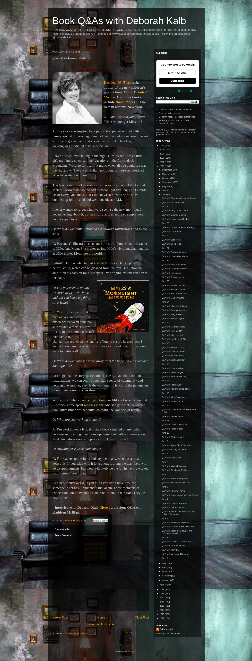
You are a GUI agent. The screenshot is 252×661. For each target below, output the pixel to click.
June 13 (165, 393)
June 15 (165, 364)
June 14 (165, 380)
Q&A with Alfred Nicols (172, 429)
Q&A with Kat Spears (171, 273)
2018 (162, 593)
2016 (162, 602)
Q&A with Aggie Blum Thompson (177, 445)
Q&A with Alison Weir (172, 385)
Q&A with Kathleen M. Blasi (174, 339)
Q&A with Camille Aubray (173, 327)
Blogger (131, 651)
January (166, 580)
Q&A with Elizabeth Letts (173, 545)
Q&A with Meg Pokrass (172, 314)
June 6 (165, 474)
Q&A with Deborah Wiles (173, 351)
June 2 (165, 537)
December (167, 170)
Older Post (142, 617)
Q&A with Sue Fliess (171, 244)
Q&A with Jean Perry (171, 240)
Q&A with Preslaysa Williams (175, 522)
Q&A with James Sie (171, 457)
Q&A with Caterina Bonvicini (175, 268)
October (166, 178)
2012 (162, 618)
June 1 (165, 558)
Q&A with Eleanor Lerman (174, 289)
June (164, 194)
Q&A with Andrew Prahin (173, 491)
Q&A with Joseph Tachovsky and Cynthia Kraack (177, 532)
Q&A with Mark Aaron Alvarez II (176, 293)
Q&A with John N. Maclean (174, 503)
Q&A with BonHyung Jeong (174, 310)
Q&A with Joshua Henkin (173, 360)
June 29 (165, 223)
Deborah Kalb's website (170, 113)
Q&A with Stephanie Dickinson (176, 470)
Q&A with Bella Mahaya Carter (176, 482)
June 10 (165, 433)
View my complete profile (168, 633)
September (167, 182)
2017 (162, 597)
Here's (105, 507)
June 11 (165, 420)
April (164, 567)
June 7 (165, 462)
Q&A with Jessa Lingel (172, 372)
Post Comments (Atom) (76, 633)
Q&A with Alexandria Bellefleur (176, 389)
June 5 (165, 487)
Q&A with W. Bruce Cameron (175, 554)
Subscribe (178, 80)
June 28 (165, 235)
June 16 (165, 343)
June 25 (165, 281)
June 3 (165, 518)
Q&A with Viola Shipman (173, 397)
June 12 (165, 405)
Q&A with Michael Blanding (174, 376)
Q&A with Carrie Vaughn (173, 298)
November (167, 174)
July (164, 190)
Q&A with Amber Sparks (173, 202)
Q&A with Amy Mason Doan (175, 210)
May (164, 563)
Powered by (177, 90)
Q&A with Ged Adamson (173, 277)
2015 (162, 606)
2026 (162, 145)
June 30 (165, 206)
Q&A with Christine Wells (173, 437)
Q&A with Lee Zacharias (173, 507)
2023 (162, 158)
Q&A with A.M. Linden (172, 331)
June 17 (165, 322)
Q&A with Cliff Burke (171, 231)
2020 (162, 585)
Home (101, 617)
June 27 (165, 248)
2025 (162, 149)
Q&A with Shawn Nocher (173, 285)
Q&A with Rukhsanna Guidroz (176, 219)
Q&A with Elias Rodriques (174, 264)
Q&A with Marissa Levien (173, 335)
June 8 (165, 453)
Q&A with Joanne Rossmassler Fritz (178, 526)
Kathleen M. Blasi (117, 83)
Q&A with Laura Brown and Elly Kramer (180, 495)
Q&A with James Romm (173, 416)
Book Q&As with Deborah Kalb (119, 20)
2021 (162, 166)
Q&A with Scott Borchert (173, 347)
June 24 (165, 302)
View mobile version (100, 624)
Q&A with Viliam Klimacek (174, 466)
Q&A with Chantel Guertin (174, 215)
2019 (162, 589)
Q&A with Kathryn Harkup (174, 449)
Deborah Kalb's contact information (175, 109)
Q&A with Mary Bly (170, 550)
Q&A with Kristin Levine (173, 355)
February (166, 576)
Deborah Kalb (167, 629)
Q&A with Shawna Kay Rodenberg (178, 227)
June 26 (165, 260)
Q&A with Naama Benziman (175, 256)
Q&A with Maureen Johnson (175, 306)
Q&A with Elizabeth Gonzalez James (179, 198)
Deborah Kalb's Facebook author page (177, 117)
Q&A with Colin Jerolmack (174, 252)
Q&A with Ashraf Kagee (173, 318)
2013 (162, 614)
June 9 (165, 441)
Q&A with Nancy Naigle (172, 368)
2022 (162, 162)
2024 (162, 154)
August (165, 186)
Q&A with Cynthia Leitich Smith (176, 541)
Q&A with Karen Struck (172, 401)
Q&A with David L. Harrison (174, 424)
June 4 (165, 499)
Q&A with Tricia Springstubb (175, 478)
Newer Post (60, 617)
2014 (162, 610)
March (165, 571)
